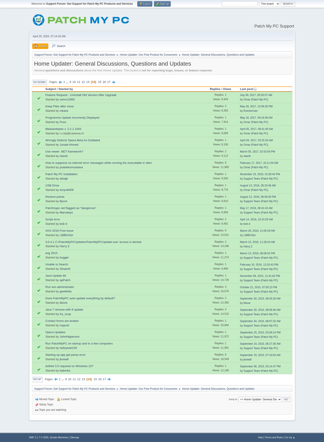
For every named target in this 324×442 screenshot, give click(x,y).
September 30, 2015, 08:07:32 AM (260, 321)
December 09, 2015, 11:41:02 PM (260, 276)
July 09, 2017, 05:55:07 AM (256, 95)
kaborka (65, 370)
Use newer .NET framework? (64, 151)
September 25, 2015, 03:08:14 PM (260, 332)
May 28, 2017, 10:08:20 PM (256, 106)
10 (74, 82)
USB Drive (52, 185)
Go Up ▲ (290, 437)
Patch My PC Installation (61, 174)
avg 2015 (51, 253)
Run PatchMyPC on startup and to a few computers (79, 343)
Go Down (39, 82)
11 (78, 82)
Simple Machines (59, 437)
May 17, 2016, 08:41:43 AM (256, 208)
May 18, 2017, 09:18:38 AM (256, 117)
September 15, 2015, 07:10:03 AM (260, 355)
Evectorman (250, 110)
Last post (248, 89)
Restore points (55, 196)
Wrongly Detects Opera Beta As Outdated (72, 140)
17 (108, 82)
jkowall (64, 359)
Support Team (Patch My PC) (260, 178)
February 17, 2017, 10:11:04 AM (259, 162)
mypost (64, 325)
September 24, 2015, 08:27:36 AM (260, 343)
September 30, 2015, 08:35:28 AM (260, 298)
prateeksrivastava (71, 167)
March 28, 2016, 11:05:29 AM (257, 230)
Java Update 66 (55, 275)
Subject (50, 89)
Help (260, 437)
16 (104, 82)
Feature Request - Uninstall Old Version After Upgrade (81, 95)
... (67, 82)
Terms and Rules (274, 437)
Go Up (37, 379)
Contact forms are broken (62, 321)
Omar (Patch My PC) (255, 99)
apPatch (65, 280)
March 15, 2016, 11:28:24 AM (257, 242)
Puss (63, 122)
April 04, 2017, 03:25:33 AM (256, 140)
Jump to (233, 399)
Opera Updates (55, 332)
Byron (63, 201)
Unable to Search (56, 264)
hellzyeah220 (68, 348)
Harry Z (64, 246)
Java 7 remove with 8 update (64, 309)
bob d (63, 223)
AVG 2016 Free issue (59, 230)
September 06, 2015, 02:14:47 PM (260, 366)
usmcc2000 (67, 99)
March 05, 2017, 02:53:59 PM (257, 151)
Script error (52, 219)
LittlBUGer (66, 235)
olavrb (64, 156)
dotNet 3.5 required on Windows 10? (69, 366)
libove (63, 302)
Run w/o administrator (59, 287)
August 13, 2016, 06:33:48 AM (258, 185)
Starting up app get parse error (65, 354)
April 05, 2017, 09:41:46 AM (256, 129)
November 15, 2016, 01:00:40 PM (260, 174)
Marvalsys (66, 212)
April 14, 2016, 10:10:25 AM (256, 219)
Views (227, 89)
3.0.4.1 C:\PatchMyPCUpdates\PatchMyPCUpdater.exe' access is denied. (93, 242)
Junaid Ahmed (69, 144)
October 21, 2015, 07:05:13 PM (258, 287)
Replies (215, 89)
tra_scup (65, 314)
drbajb (64, 178)
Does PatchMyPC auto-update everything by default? (80, 298)
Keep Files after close (59, 106)
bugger (64, 257)
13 (87, 82)
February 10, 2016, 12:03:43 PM (259, 264)
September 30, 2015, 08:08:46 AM (260, 309)
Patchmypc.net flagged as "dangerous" (70, 208)
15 (99, 82)
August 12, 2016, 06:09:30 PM (258, 196)
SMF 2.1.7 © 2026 (39, 437)
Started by (66, 89)
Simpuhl (65, 268)
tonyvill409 (67, 190)
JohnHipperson (70, 336)
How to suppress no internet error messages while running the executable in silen (98, 162)
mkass (64, 110)
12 (83, 82)
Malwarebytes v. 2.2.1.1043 (63, 129)
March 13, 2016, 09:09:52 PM (257, 253)
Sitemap (74, 437)
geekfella (65, 291)
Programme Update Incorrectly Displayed (72, 117)
